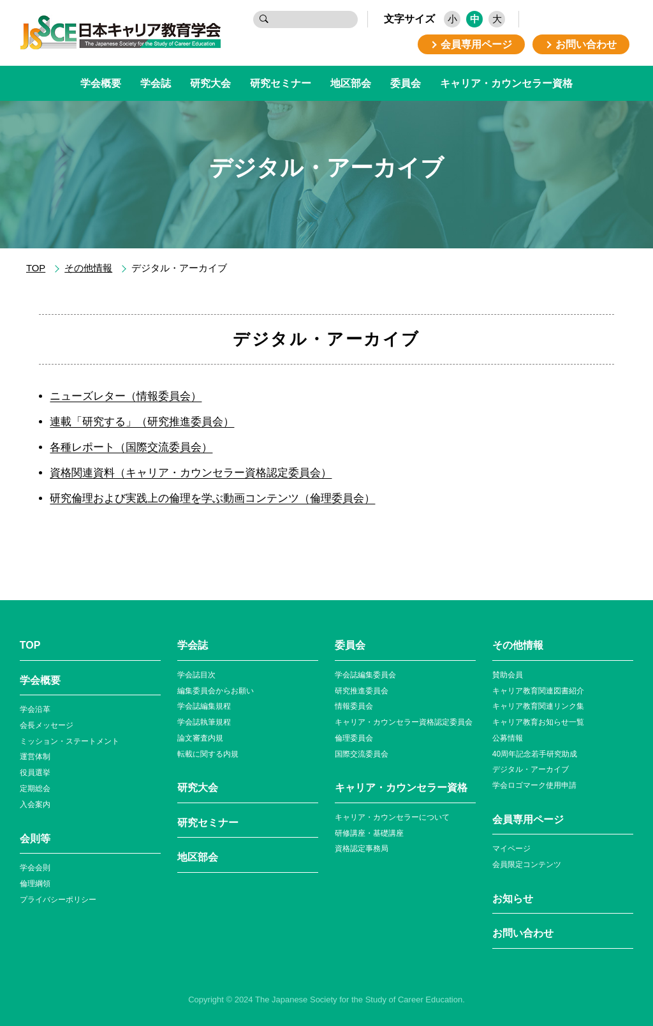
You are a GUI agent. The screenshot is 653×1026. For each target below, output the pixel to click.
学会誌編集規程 (204, 706)
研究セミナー (280, 83)
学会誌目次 (196, 674)
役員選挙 (35, 772)
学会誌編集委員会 (365, 674)
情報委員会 (354, 706)
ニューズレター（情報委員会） (126, 396)
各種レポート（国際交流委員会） (131, 447)
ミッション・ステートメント (69, 741)
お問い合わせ (523, 933)
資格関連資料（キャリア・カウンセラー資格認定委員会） (191, 473)
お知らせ (512, 898)
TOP (35, 268)
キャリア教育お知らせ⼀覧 (538, 722)
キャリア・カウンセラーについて (392, 817)
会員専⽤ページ (528, 819)
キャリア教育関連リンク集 (538, 706)
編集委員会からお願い (215, 690)
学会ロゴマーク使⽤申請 (534, 785)
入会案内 (35, 804)
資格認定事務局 (361, 848)
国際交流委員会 (361, 754)
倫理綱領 (35, 883)
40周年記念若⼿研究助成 (534, 754)
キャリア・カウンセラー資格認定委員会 (404, 722)
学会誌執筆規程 (204, 722)
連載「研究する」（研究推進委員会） (142, 422)
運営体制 (35, 756)
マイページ (511, 848)
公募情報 (507, 738)
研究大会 (210, 83)
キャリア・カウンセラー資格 (506, 83)
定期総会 (35, 788)
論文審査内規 (200, 738)
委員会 (405, 83)
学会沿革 (35, 709)
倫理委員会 (354, 738)
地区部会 (350, 83)
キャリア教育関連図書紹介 (538, 690)
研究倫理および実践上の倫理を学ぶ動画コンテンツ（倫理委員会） (212, 498)
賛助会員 (507, 674)
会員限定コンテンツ (526, 864)
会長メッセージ (46, 725)
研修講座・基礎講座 (369, 833)
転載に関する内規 (207, 754)
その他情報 (88, 268)
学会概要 (100, 83)
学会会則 (35, 867)
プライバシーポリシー (58, 899)
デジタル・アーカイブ (530, 769)
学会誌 (155, 83)
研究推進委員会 (361, 690)
